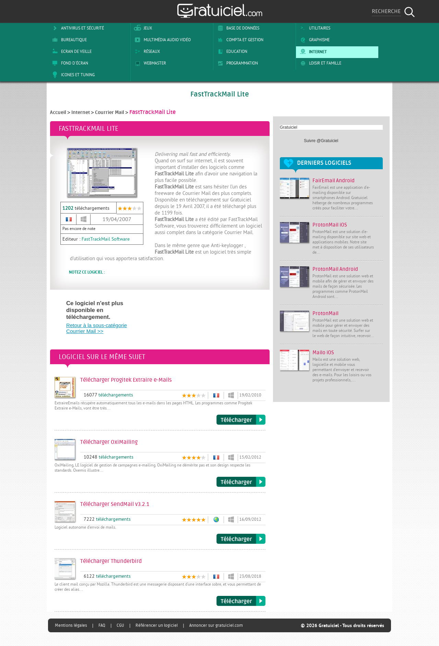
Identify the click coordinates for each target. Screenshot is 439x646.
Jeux (142, 28)
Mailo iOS (323, 353)
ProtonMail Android (335, 269)
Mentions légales (71, 625)
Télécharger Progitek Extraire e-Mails (240, 420)
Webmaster (149, 63)
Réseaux (146, 51)
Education (231, 51)
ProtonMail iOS (329, 225)
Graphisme (314, 40)
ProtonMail (325, 313)
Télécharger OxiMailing (240, 482)
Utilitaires (314, 28)
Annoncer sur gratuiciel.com (216, 625)
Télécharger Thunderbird (240, 601)
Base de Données (237, 28)
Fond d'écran (69, 63)
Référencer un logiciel (156, 625)
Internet (312, 51)
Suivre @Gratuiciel (321, 140)
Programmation (236, 63)
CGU (120, 625)
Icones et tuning (72, 75)
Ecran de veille (71, 51)
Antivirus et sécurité (77, 28)
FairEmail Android (333, 181)
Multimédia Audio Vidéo (161, 40)
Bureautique (68, 40)
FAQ (101, 625)
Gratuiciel (288, 127)
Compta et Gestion (239, 40)
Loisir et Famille (319, 63)
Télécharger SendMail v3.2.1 (240, 539)
